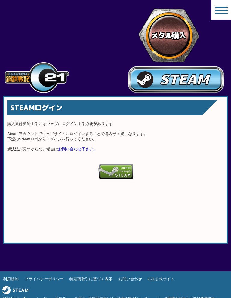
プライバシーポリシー (44, 279)
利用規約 (11, 279)
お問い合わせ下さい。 (77, 149)
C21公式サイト (161, 279)
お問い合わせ (130, 279)
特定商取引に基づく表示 (90, 279)
